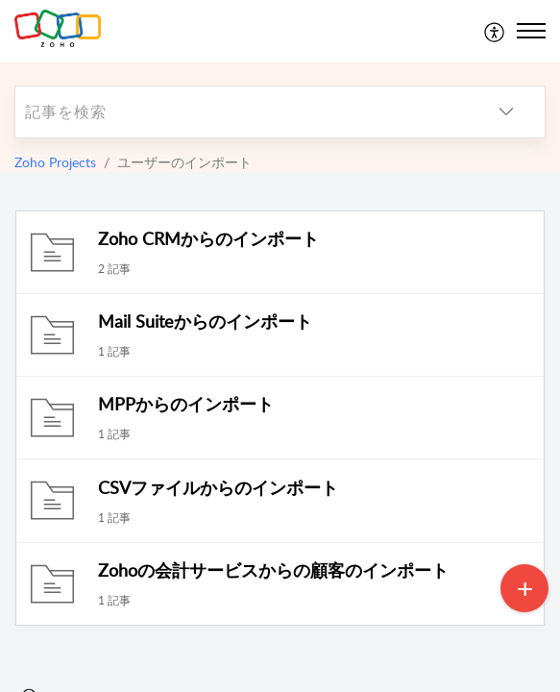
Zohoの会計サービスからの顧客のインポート (273, 570)
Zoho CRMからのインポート (208, 238)
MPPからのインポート (186, 403)
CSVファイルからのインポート (218, 487)
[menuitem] (495, 31)
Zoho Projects (55, 162)
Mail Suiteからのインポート (205, 321)
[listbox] (506, 111)
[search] (241, 111)
